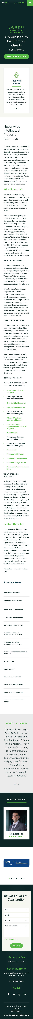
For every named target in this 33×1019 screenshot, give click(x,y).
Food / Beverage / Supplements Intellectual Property (16, 426)
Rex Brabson (16, 833)
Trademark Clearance (15, 454)
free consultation (16, 56)
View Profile (16, 836)
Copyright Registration (16, 407)
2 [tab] (16, 108)
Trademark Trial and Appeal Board (15, 700)
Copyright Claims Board (13, 609)
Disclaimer (16, 1011)
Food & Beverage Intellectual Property (16, 652)
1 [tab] (9, 878)
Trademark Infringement (17, 458)
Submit (16, 946)
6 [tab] (21, 878)
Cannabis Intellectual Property (13, 601)
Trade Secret (12, 450)
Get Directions (16, 981)
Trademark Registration (16, 463)
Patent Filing (12, 433)
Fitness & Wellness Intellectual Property (15, 419)
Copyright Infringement (16, 403)
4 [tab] (16, 878)
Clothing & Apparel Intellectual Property (13, 633)
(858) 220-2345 (20, 3)
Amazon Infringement (12, 592)
